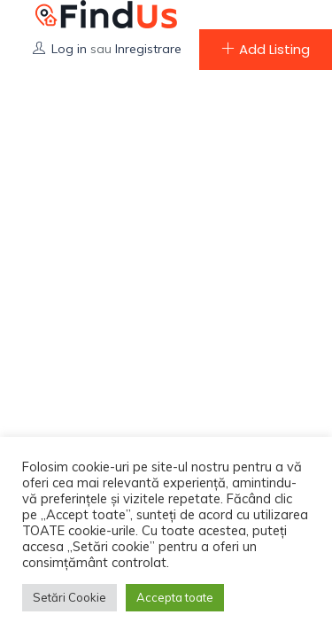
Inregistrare (148, 49)
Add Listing (265, 49)
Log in (69, 49)
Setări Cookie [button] (69, 597)
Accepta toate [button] (174, 597)
